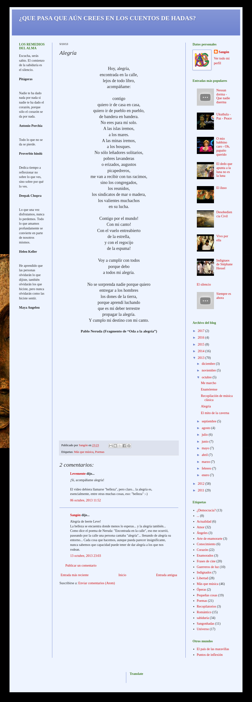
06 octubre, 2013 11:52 (85, 500)
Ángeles (202, 533)
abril (205, 455)
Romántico (204, 612)
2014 (201, 351)
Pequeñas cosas (207, 595)
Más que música (84, 452)
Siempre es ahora (223, 296)
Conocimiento (206, 544)
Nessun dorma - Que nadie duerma (223, 96)
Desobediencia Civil (224, 214)
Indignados (204, 572)
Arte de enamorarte (210, 538)
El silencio (204, 284)
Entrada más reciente (74, 575)
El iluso (221, 188)
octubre (207, 377)
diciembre (209, 364)
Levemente (78, 473)
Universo (203, 629)
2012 (201, 483)
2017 (201, 331)
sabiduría (203, 618)
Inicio (122, 575)
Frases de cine (206, 561)
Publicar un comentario (81, 565)
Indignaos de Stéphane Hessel (224, 264)
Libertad (202, 578)
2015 (201, 344)
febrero (207, 468)
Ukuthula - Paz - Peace (224, 116)
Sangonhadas (205, 623)
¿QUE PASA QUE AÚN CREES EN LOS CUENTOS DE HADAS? (107, 18)
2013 (201, 358)
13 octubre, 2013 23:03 (85, 556)
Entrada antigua (166, 575)
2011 (201, 490)
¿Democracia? (206, 510)
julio (205, 434)
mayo (206, 448)
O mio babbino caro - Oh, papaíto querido (223, 146)
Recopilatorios (206, 606)
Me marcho (208, 383)
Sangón (75, 515)
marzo (206, 462)
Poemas (99, 452)
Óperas (201, 589)
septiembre (209, 421)
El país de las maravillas (213, 649)
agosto (206, 428)
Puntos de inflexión (210, 655)
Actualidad (204, 521)
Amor (201, 527)
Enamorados (205, 555)
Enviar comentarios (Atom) (96, 583)
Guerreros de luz (208, 567)
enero (206, 475)
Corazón (202, 550)
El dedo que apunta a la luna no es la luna (224, 170)
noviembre (209, 370)
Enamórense (209, 389)
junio (205, 441)
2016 (201, 337)
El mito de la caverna (215, 413)
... (198, 516)
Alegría (206, 406)
